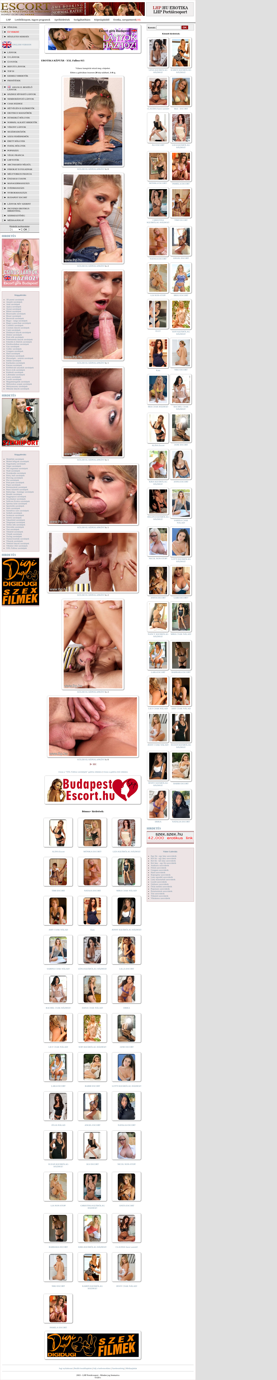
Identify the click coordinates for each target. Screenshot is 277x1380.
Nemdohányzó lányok (20, 99)
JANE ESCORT (127, 1047)
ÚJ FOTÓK (12, 62)
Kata (92, 929)
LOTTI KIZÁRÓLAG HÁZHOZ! (126, 1086)
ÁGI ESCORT (92, 1164)
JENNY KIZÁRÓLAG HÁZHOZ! (127, 929)
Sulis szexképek (13, 508)
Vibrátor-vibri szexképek (17, 546)
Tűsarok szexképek (14, 541)
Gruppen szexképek (14, 351)
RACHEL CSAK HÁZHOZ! (58, 1008)
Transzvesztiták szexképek (17, 539)
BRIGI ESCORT (181, 295)
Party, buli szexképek (15, 475)
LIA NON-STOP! (58, 1205)
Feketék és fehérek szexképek (19, 342)
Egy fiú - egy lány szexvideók (164, 856)
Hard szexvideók (158, 872)
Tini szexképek (12, 529)
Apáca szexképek (13, 306)
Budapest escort (17, 197)
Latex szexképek (13, 377)
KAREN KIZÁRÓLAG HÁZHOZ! (92, 1287)
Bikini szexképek (13, 311)
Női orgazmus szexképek (17, 468)
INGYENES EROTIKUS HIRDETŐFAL (18, 209)
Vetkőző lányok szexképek (17, 543)
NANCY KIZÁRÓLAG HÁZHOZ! (158, 635)
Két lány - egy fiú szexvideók (163, 863)
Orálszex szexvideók (160, 884)
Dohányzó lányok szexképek (18, 332)
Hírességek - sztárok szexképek (19, 358)
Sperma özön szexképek (16, 503)
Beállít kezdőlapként (83, 1368)
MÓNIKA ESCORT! (92, 851)
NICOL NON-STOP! (127, 1164)
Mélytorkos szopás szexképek (19, 384)
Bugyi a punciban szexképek (18, 323)
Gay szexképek (12, 346)
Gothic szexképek (14, 349)
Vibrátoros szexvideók (160, 898)
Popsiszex (13, 150)
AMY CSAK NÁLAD (58, 929)
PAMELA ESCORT (58, 1327)
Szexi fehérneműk (18, 136)
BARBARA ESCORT (58, 1247)
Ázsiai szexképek (13, 309)
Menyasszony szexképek (17, 386)
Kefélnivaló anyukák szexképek (20, 367)
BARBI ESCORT (92, 1086)
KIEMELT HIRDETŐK (17, 76)
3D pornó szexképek (15, 299)
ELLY (158, 331)
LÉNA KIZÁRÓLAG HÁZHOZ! (92, 969)
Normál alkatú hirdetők (22, 122)
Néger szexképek (13, 466)
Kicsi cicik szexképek (15, 370)
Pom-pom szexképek (15, 482)
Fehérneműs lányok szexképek (19, 339)
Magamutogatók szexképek (18, 381)
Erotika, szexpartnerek (124, 19)
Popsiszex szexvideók (160, 889)
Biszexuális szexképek (16, 313)
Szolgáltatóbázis (82, 19)
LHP (8, 19)
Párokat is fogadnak (19, 169)
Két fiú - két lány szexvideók (163, 860)
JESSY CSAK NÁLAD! (126, 1286)
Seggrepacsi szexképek (16, 496)
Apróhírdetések (62, 19)
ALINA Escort (58, 851)
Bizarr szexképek (13, 316)
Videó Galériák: (170, 851)
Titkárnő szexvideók (159, 896)
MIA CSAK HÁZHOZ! (158, 406)
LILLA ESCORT (126, 969)
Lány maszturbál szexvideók (163, 879)
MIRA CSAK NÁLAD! (126, 890)
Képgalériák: (20, 295)
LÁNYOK (11, 52)
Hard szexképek (13, 353)
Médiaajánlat (131, 1368)
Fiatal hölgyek (16, 146)
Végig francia (15, 155)
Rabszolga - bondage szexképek (20, 492)
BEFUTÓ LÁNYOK (16, 66)
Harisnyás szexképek (15, 356)
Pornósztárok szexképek (16, 487)
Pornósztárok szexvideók (161, 891)
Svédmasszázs (15, 188)
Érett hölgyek (16, 141)
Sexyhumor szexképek (16, 499)
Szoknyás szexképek (15, 515)
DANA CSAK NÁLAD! (92, 1008)
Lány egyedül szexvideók (162, 877)
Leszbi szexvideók (159, 882)
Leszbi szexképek (13, 379)
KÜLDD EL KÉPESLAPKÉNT (91, 169)
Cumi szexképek (13, 330)
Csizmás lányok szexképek (17, 327)
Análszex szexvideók (160, 865)
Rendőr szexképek (14, 494)
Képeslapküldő (102, 19)
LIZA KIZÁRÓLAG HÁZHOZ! (127, 851)
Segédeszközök (16, 132)
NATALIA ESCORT (126, 1125)
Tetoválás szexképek (15, 527)
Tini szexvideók (157, 893)
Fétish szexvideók (158, 868)
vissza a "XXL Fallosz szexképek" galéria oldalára (80, 772)
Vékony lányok (16, 127)
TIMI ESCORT (58, 890)
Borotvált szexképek (15, 318)
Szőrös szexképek (14, 517)
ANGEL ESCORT (92, 1125)
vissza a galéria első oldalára (115, 772)
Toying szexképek (14, 536)
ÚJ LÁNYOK (13, 57)
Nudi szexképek (13, 471)
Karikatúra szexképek (15, 363)
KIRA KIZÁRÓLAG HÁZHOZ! (92, 1247)
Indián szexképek (13, 360)
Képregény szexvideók (161, 875)
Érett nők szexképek (15, 337)
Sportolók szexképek (15, 506)
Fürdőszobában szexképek (17, 344)
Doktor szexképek (14, 335)
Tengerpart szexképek (15, 522)
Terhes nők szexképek (15, 524)
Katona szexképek (14, 365)
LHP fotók (13, 160)
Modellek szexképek (15, 459)
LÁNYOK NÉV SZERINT (19, 204)
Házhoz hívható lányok (21, 94)
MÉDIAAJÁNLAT (15, 220)
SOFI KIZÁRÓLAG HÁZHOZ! (92, 1047)
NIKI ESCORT (58, 1286)
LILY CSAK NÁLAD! (58, 1047)
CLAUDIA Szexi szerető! (127, 1247)
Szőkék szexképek (14, 513)
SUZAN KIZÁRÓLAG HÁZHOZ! (58, 1165)
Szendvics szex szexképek (17, 510)
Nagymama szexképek (16, 463)
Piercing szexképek (14, 478)
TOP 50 (10, 71)
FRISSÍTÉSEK (14, 80)
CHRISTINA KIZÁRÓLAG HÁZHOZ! (92, 1206)
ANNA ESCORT (181, 481)
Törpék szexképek (14, 534)
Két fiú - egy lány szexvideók (163, 858)
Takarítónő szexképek (15, 520)
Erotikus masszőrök (19, 113)
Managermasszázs (18, 183)
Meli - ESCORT (181, 108)
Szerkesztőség (118, 1368)
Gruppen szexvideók (160, 870)
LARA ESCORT (58, 1086)
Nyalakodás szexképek (16, 473)
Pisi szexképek (12, 480)
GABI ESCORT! (181, 598)
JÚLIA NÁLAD (58, 1125)
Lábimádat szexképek (15, 374)
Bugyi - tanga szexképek (16, 320)
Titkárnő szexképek (14, 531)
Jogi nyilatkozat (65, 1368)
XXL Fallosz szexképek (16, 548)
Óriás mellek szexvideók (161, 886)
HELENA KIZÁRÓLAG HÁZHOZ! (158, 518)
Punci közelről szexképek (17, 489)
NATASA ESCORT (92, 890)
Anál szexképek (13, 304)
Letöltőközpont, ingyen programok (32, 19)
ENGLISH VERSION (21, 44)
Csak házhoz (14, 103)
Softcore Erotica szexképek (18, 501)
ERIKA (126, 1008)
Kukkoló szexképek (14, 372)
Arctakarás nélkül (19, 164)
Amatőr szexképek (14, 302)
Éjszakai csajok (16, 178)
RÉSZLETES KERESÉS (18, 36)
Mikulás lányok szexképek (17, 388)
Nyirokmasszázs (17, 192)
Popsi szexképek (13, 485)
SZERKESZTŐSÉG (16, 215)
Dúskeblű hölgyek (18, 117)
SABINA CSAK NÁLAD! (58, 969)
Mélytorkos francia (19, 174)
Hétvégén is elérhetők (21, 108)
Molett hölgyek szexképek (17, 461)
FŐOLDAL (12, 27)
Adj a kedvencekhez (102, 1368)
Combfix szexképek (14, 325)
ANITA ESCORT (126, 1205)
